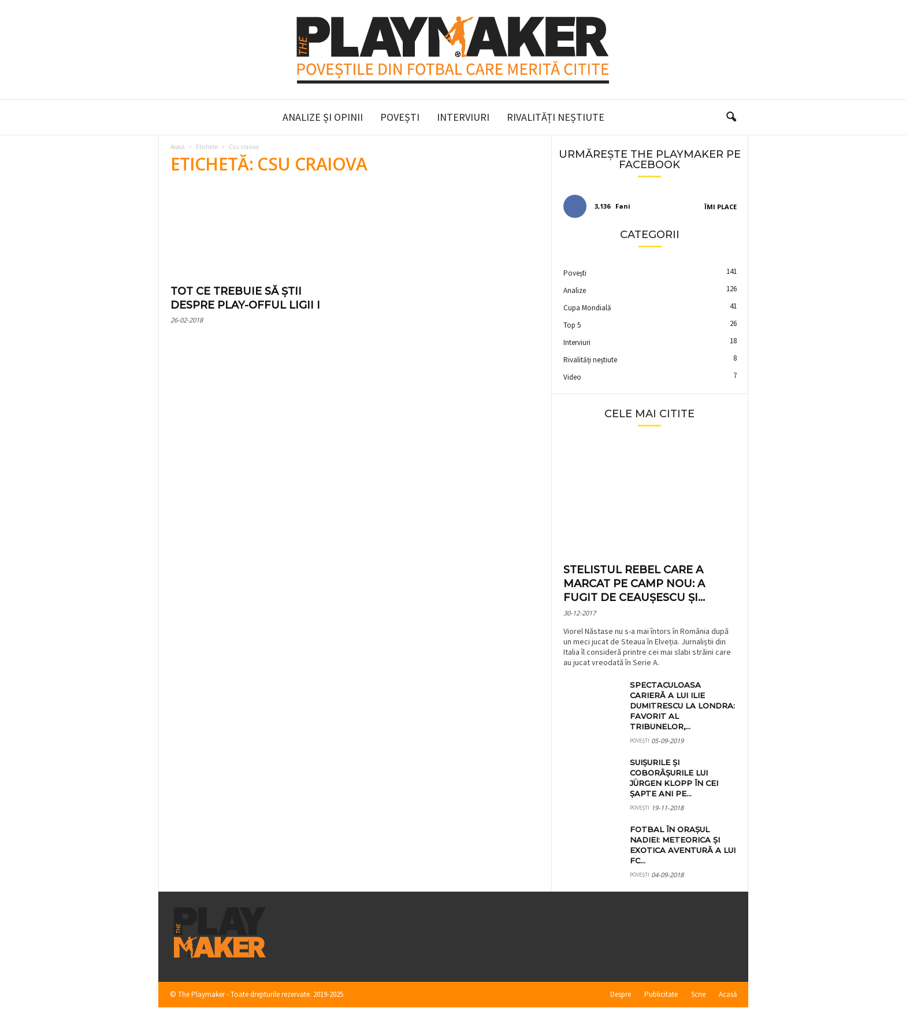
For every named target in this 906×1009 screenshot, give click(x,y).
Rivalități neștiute (555, 117)
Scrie (698, 994)
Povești (399, 117)
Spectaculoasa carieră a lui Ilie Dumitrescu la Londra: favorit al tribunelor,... (682, 705)
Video (572, 377)
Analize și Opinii (323, 117)
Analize (574, 290)
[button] (731, 117)
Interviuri (463, 117)
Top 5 (572, 325)
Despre (620, 994)
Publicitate (661, 994)
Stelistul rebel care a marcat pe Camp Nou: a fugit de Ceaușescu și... (634, 583)
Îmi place (720, 206)
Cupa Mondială (587, 308)
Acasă (177, 147)
